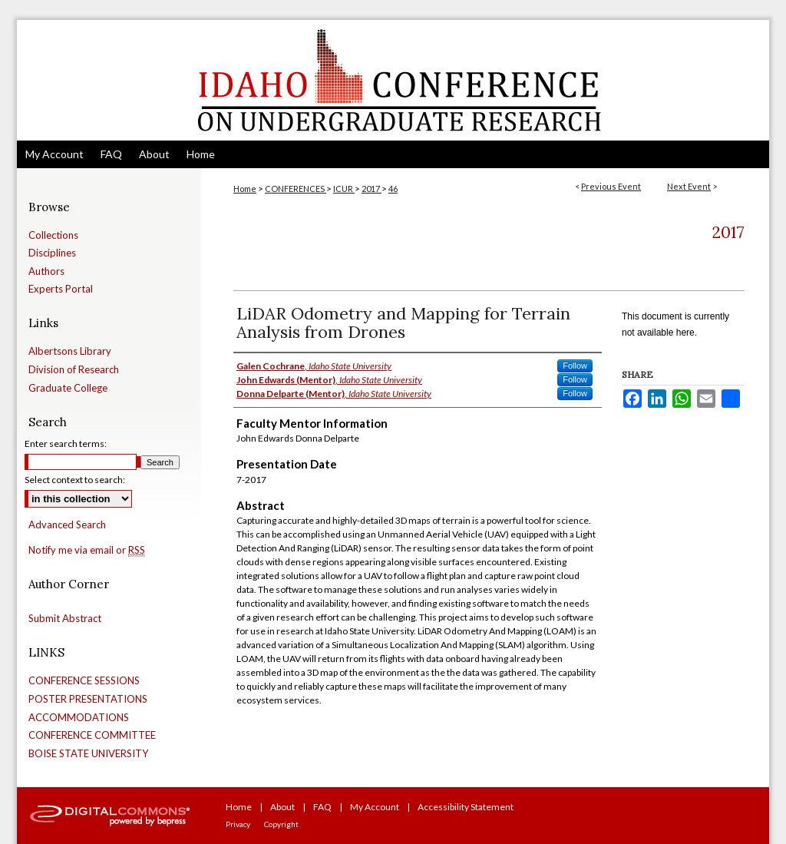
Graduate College (67, 388)
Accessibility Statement (466, 807)
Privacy (238, 824)
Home (244, 189)
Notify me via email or (86, 550)
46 (393, 189)
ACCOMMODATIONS (78, 717)
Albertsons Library (69, 351)
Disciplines (52, 253)
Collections (53, 235)
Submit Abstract (64, 618)
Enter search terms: (66, 443)
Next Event (689, 186)
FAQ (322, 807)
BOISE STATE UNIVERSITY (88, 754)
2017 (371, 189)
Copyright (281, 824)
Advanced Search (67, 524)
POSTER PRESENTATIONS (87, 699)
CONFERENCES (295, 189)
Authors (46, 271)
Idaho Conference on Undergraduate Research (393, 80)
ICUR (344, 189)
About (282, 807)
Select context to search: (75, 479)
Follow (575, 365)
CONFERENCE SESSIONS (84, 681)
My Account (374, 807)
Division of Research (73, 370)
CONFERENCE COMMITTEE (92, 735)
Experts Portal (60, 289)
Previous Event (611, 186)
